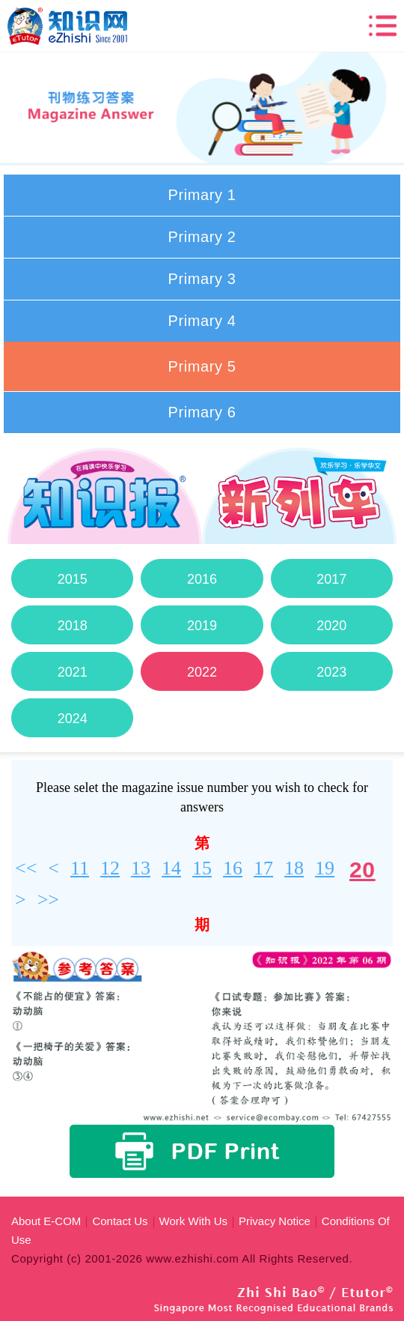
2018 (73, 625)
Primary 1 (202, 195)
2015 (73, 579)
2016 (202, 579)
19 (324, 868)
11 (79, 868)
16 (232, 868)
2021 (73, 672)
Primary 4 (202, 320)
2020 (331, 625)
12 (110, 868)
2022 (202, 672)
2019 (202, 625)
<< (26, 868)
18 (294, 868)
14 (171, 868)
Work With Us (193, 1221)
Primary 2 (202, 237)
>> (48, 899)
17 (263, 868)
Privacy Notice (274, 1221)
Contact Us (119, 1221)
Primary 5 (202, 366)
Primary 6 (202, 412)
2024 (73, 718)
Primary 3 (202, 278)
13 (140, 868)
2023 (331, 672)
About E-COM (46, 1221)
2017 (331, 579)
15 (202, 868)
